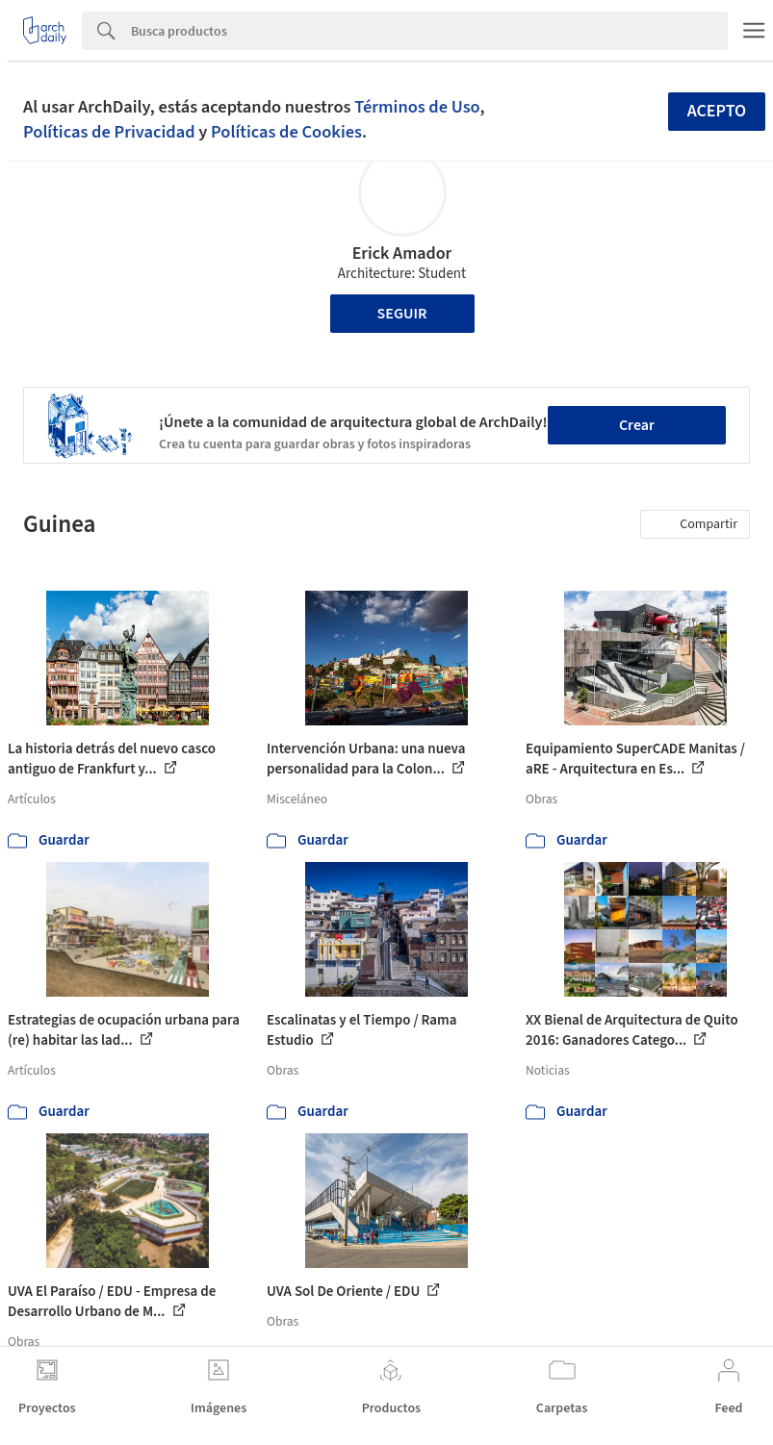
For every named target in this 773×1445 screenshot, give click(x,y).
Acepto (717, 111)
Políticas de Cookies (286, 131)
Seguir (402, 313)
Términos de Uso (416, 106)
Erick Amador (402, 253)
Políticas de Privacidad (109, 131)
